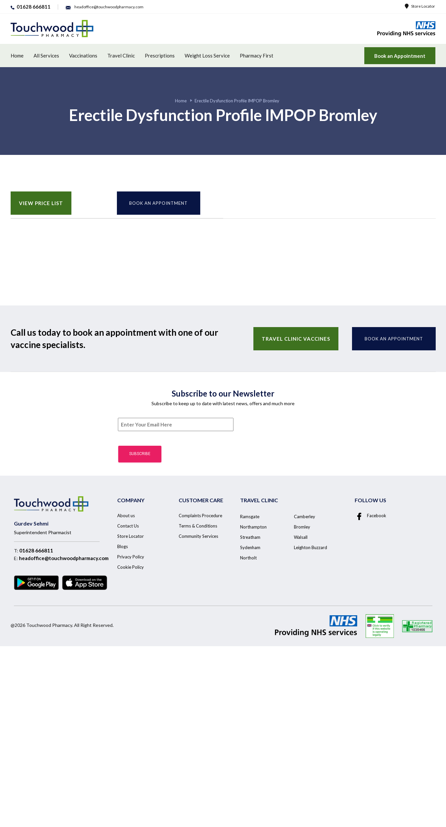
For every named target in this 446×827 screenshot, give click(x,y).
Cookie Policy (130, 567)
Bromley (302, 527)
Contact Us (128, 526)
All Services (46, 56)
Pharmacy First (256, 56)
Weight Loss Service (207, 56)
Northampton (253, 527)
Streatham (250, 537)
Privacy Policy (130, 556)
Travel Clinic (121, 56)
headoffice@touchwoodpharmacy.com (64, 558)
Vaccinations (83, 56)
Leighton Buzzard (310, 547)
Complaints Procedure (200, 515)
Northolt (248, 557)
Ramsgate (249, 516)
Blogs (122, 546)
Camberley (304, 516)
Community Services (198, 536)
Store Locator (420, 6)
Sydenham (250, 547)
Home (17, 56)
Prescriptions (160, 56)
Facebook (370, 515)
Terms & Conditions (198, 526)
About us (126, 515)
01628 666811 (36, 550)
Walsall (301, 537)
